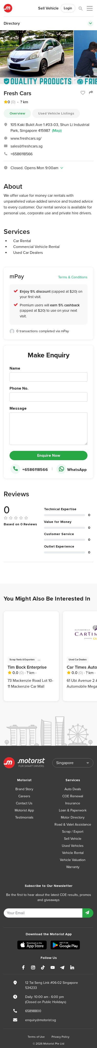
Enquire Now (48, 455)
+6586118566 (21, 154)
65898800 (33, 1011)
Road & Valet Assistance (72, 824)
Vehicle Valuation (73, 860)
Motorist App (24, 810)
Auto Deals (73, 789)
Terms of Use (36, 1036)
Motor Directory (73, 817)
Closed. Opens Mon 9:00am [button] (34, 168)
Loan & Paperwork (72, 810)
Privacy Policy (60, 1036)
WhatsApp (71, 469)
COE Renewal (72, 796)
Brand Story (24, 789)
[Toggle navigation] (90, 23)
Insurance (72, 803)
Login (68, 8)
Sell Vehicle (48, 8)
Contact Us (24, 803)
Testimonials (24, 817)
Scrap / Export (72, 832)
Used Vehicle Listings (56, 113)
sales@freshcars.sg (27, 146)
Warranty (72, 867)
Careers (24, 796)
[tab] (48, 168)
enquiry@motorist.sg (40, 1020)
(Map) (57, 130)
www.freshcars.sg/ (26, 138)
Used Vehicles (73, 846)
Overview (17, 113)
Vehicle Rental (73, 853)
